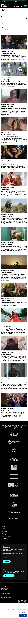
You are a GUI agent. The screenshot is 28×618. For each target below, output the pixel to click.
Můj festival (5, 529)
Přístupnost (5, 538)
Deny (5, 615)
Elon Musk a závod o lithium (9, 134)
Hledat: (14, 18)
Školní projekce (6, 534)
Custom (14, 615)
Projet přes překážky (7, 272)
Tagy (14, 28)
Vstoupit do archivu (8, 575)
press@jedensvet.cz (6, 597)
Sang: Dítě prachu (6, 354)
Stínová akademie (6, 381)
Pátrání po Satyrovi (6, 216)
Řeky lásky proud (6, 326)
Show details (22, 612)
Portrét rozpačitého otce (8, 244)
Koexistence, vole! (6, 163)
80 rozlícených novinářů (8, 53)
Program (4, 531)
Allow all (23, 615)
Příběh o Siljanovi (6, 300)
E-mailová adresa (7, 556)
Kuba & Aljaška (5, 189)
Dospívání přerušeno (7, 106)
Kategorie (14, 23)
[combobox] (14, 2)
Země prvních (5, 410)
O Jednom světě (6, 536)
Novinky (4, 526)
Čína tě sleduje (5, 80)
